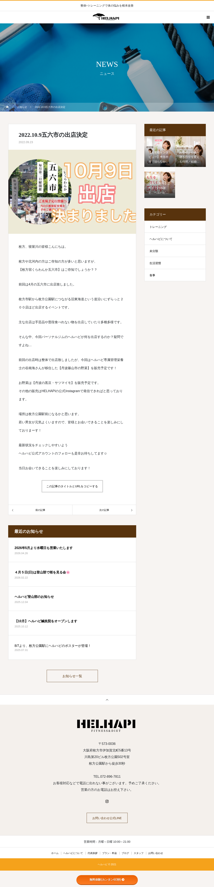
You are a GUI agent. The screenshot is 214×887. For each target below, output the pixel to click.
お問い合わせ (155, 853)
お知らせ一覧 (72, 676)
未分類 (153, 251)
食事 (152, 275)
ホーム (55, 853)
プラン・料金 (109, 853)
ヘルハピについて (160, 239)
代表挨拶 (92, 853)
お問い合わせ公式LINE (107, 818)
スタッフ (139, 853)
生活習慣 (155, 263)
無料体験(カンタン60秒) (107, 879)
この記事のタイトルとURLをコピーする (72, 486)
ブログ (125, 853)
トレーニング (158, 226)
